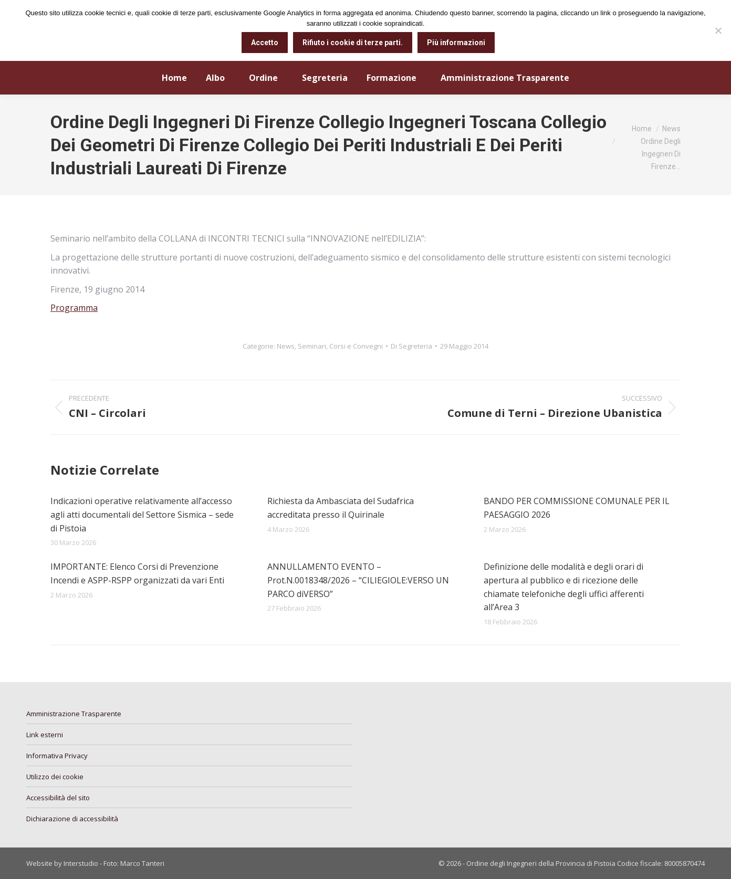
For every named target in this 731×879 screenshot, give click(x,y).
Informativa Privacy (57, 755)
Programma (74, 307)
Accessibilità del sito (58, 797)
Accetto (264, 42)
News (286, 346)
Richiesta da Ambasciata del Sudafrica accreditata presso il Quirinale (340, 507)
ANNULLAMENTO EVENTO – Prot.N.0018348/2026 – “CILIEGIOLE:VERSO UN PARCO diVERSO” (358, 580)
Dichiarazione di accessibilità (72, 818)
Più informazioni (456, 42)
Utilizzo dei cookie (54, 776)
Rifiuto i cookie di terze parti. (352, 42)
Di (411, 346)
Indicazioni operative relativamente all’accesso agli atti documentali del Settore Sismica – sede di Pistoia (142, 514)
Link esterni (44, 734)
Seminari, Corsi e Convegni (340, 346)
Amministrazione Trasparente (73, 713)
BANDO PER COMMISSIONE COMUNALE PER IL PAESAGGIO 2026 (577, 507)
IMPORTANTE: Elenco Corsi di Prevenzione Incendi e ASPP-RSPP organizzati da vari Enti (137, 573)
